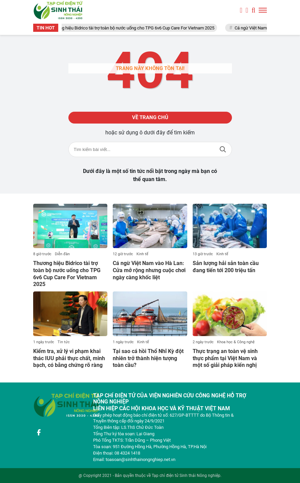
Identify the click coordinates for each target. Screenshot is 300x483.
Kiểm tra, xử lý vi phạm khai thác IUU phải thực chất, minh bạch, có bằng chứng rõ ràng (69, 358)
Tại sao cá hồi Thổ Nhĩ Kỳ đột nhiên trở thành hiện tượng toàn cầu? (148, 358)
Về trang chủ (150, 117)
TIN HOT (46, 27)
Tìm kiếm (222, 149)
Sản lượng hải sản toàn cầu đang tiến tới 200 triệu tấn (226, 266)
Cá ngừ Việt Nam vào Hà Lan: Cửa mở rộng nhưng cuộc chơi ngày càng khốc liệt (149, 270)
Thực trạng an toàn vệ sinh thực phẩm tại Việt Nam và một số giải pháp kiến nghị (225, 358)
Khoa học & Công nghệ (236, 342)
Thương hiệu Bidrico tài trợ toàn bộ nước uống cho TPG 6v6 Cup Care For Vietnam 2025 (134, 27)
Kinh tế (142, 254)
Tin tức (64, 342)
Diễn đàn (62, 254)
